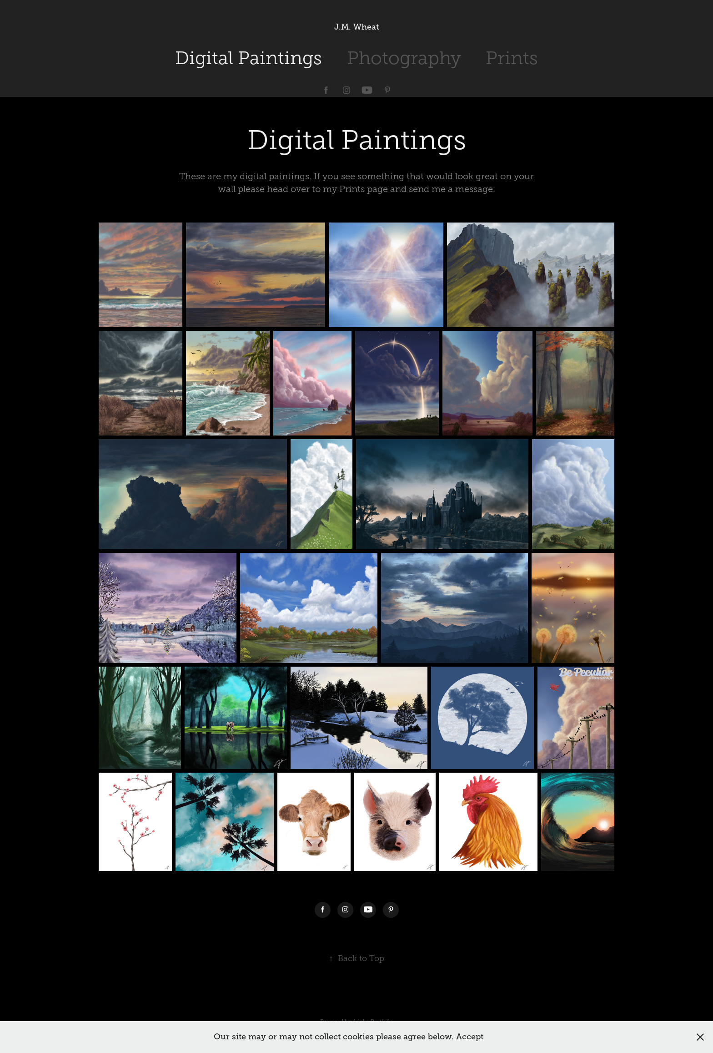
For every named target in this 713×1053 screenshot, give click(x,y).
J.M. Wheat (356, 26)
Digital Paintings (248, 58)
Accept (469, 1036)
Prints (512, 58)
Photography (404, 58)
